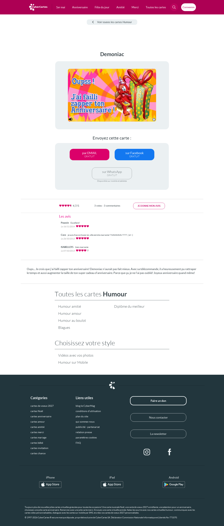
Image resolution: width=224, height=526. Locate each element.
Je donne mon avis (149, 206)
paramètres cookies (86, 437)
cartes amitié (37, 427)
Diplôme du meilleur (129, 306)
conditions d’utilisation (88, 411)
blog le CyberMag (85, 405)
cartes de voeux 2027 (42, 405)
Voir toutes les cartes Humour (112, 22)
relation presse (84, 432)
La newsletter (158, 433)
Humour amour (69, 313)
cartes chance (38, 453)
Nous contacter (158, 417)
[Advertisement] (17, 104)
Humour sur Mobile (73, 362)
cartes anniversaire (41, 416)
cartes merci (37, 432)
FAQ (78, 442)
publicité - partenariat (88, 427)
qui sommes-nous (85, 421)
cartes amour (38, 421)
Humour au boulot (72, 320)
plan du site (82, 416)
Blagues (64, 327)
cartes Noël (37, 411)
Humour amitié (69, 306)
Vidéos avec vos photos (75, 355)
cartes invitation (39, 448)
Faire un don (158, 400)
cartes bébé (37, 442)
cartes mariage (38, 437)
